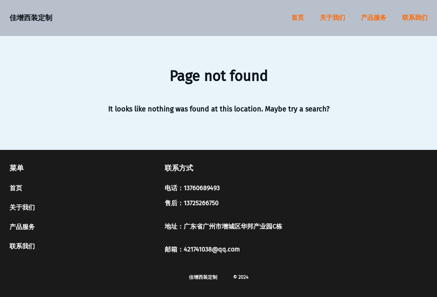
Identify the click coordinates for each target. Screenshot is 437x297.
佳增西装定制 (31, 17)
